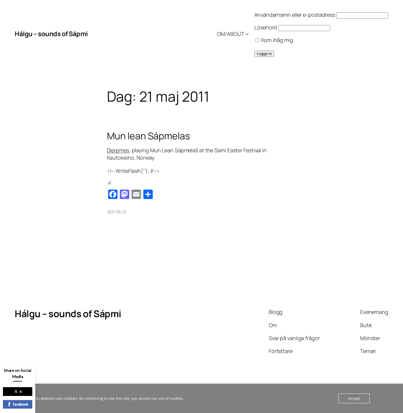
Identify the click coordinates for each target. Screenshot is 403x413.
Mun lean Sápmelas (148, 136)
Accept (354, 398)
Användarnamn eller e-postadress (294, 14)
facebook (17, 404)
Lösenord (265, 27)
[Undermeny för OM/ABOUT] (247, 34)
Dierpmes (118, 150)
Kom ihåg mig (274, 40)
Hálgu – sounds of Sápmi (51, 33)
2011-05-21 (116, 212)
